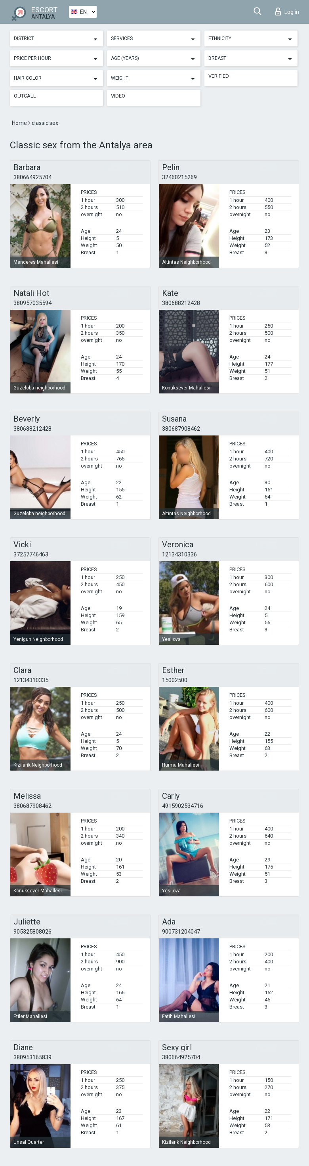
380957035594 (32, 303)
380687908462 (181, 428)
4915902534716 (182, 805)
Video (118, 96)
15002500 (174, 680)
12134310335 (30, 680)
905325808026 (32, 931)
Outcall (25, 96)
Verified (218, 76)
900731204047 (181, 931)
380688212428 (181, 303)
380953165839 (32, 1057)
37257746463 (30, 554)
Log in (287, 11)
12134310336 (179, 554)
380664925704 (32, 177)
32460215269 (179, 177)
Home (20, 123)
